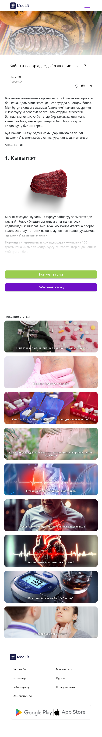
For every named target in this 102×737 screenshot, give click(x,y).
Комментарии (51, 274)
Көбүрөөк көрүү (51, 287)
